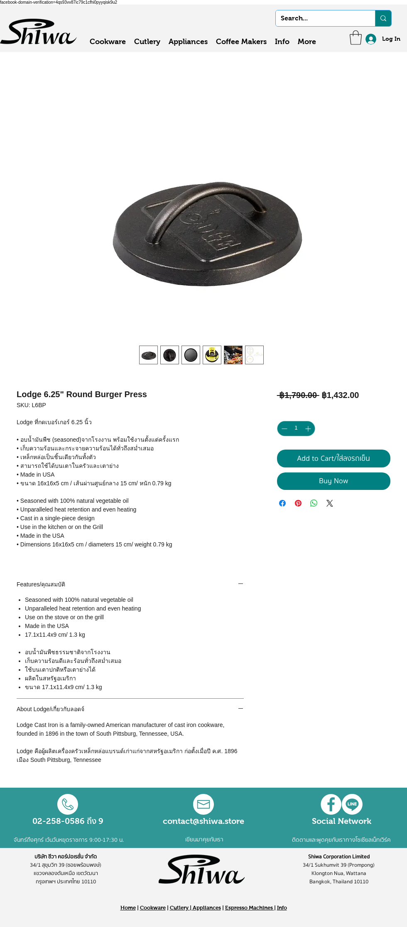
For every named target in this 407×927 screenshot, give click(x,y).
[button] (356, 37)
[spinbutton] (296, 428)
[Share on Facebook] (282, 503)
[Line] (352, 804)
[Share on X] (330, 503)
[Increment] (309, 428)
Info (282, 908)
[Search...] (319, 18)
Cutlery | (181, 908)
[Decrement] (283, 428)
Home (128, 908)
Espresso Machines (249, 908)
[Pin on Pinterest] (298, 503)
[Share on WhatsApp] (314, 503)
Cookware (153, 908)
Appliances (207, 908)
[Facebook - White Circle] (331, 804)
